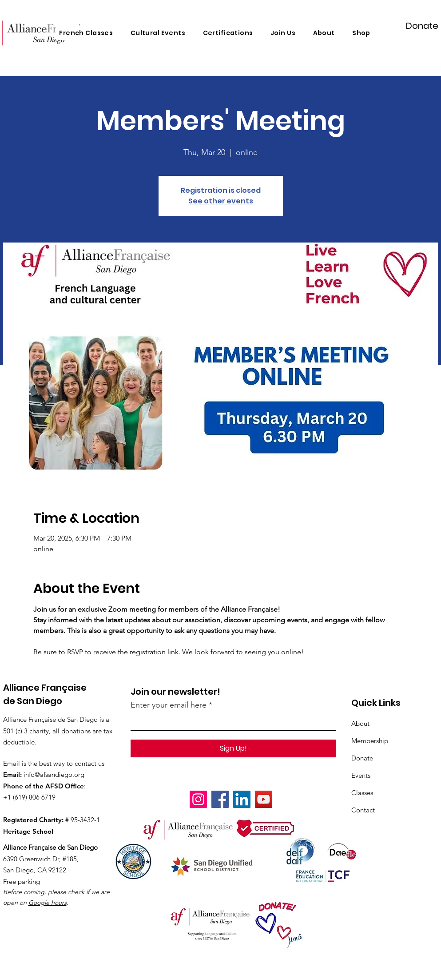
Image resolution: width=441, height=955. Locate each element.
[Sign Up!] (233, 748)
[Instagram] (198, 799)
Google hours (47, 903)
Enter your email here (169, 705)
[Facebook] (220, 799)
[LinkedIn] (241, 799)
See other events (220, 201)
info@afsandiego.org (54, 774)
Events (360, 775)
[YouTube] (263, 799)
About (360, 723)
